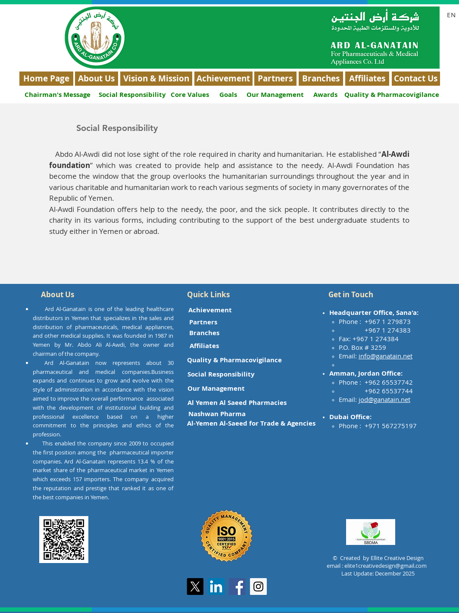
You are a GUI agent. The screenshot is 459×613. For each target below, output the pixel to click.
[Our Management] (275, 94)
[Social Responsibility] (132, 94)
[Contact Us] (416, 79)
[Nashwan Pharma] (217, 414)
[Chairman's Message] (58, 94)
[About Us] (96, 79)
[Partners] (275, 79)
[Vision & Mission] (156, 79)
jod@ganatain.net (384, 399)
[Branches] (321, 79)
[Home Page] (46, 79)
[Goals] (228, 94)
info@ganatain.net (385, 356)
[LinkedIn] (216, 586)
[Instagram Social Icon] (258, 586)
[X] (195, 586)
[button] (57, 294)
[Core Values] (190, 94)
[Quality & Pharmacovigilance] (391, 94)
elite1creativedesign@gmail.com (385, 565)
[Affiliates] (367, 79)
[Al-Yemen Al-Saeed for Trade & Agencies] (251, 423)
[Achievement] (223, 79)
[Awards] (325, 94)
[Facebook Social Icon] (237, 586)
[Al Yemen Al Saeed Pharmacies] (237, 402)
